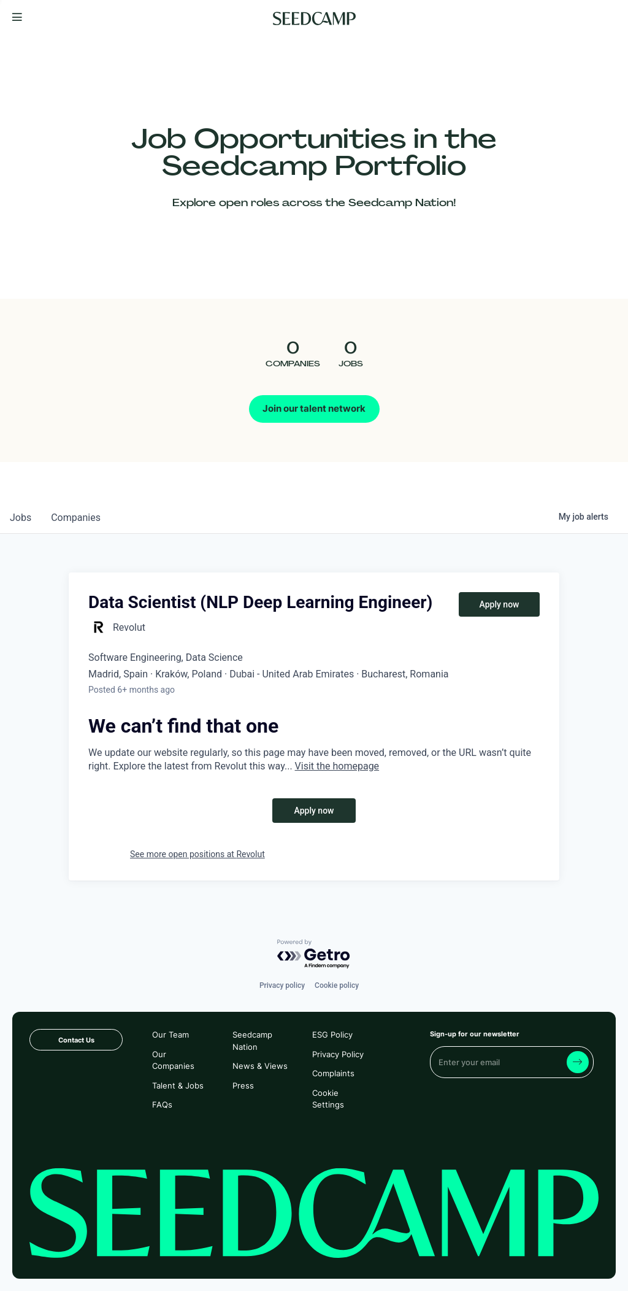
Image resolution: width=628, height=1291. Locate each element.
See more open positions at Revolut (197, 854)
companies (76, 517)
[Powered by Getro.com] (314, 954)
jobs (20, 517)
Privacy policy (282, 985)
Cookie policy (337, 985)
